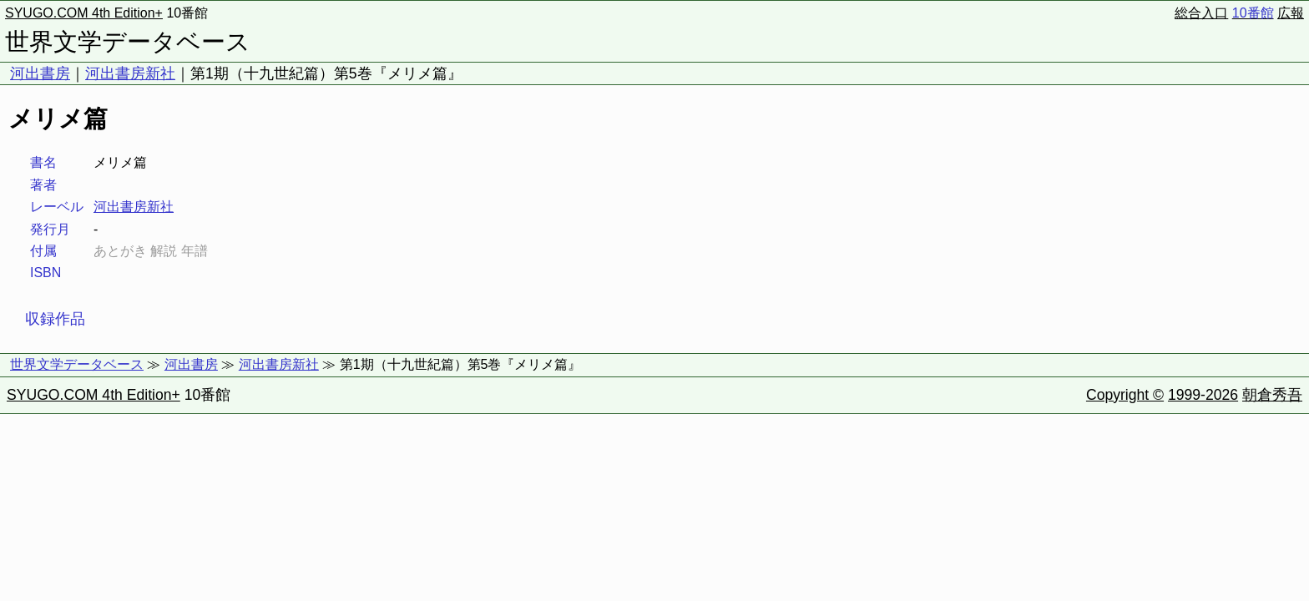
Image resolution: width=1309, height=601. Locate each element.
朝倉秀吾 (1272, 394)
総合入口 (1201, 13)
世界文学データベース (127, 41)
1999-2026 (1203, 394)
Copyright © (1125, 394)
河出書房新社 (130, 73)
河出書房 (40, 73)
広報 (1290, 13)
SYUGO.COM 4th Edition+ (84, 13)
